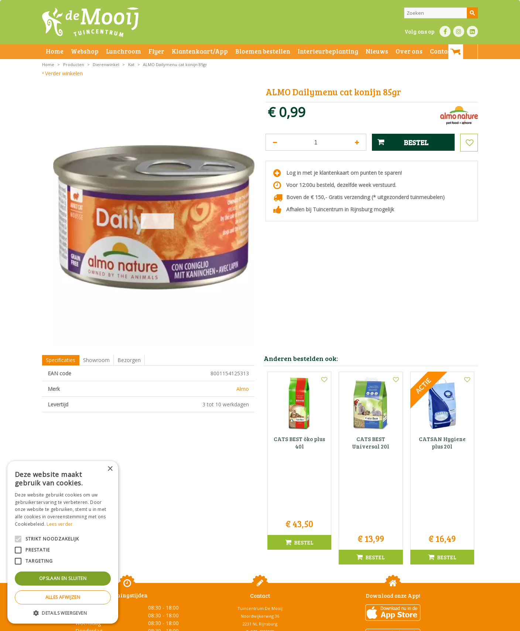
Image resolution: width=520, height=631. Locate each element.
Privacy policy (277, 623)
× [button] (110, 469)
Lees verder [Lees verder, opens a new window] (59, 524)
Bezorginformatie (205, 623)
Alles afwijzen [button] (63, 597)
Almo (242, 388)
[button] (63, 612)
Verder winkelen (64, 73)
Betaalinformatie (243, 623)
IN (458, 31)
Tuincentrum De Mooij (260, 527)
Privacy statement (166, 623)
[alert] (62, 542)
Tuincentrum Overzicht (406, 623)
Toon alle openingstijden (127, 594)
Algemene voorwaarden (120, 623)
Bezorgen (129, 360)
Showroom (96, 360)
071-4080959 (262, 550)
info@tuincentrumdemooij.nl (262, 558)
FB (445, 31)
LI (472, 31)
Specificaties (60, 360)
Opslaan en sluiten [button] (62, 578)
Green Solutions (362, 623)
